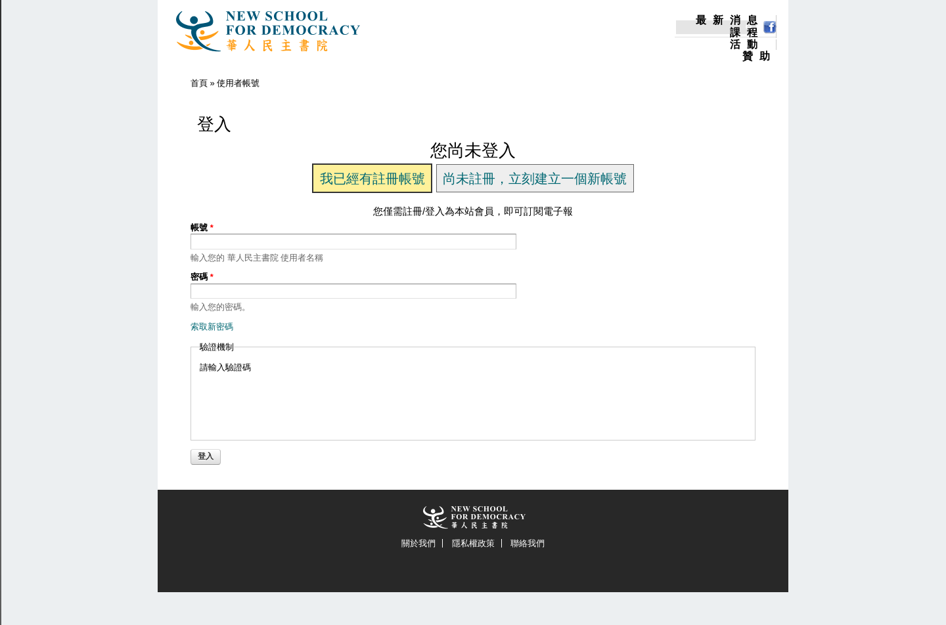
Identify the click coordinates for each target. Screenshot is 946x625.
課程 (747, 33)
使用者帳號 (238, 83)
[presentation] (299, 399)
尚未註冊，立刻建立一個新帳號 (535, 178)
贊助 (759, 56)
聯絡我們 (527, 543)
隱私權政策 (473, 543)
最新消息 (730, 20)
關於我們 (418, 543)
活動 (747, 44)
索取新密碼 (212, 327)
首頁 (199, 83)
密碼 (202, 277)
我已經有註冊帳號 (372, 178)
